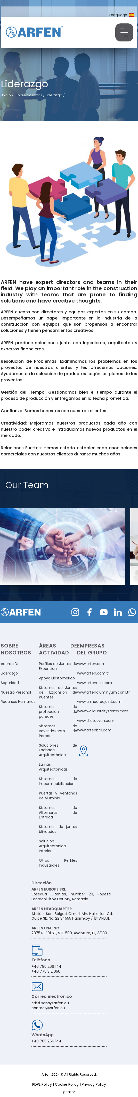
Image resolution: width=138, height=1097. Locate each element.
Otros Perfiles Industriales (58, 863)
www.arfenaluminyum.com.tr (103, 692)
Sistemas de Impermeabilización (58, 781)
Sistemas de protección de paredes (58, 711)
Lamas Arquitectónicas (53, 767)
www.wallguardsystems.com (102, 711)
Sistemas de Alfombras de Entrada (58, 812)
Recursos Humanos (18, 701)
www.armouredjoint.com (99, 701)
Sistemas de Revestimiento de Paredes (58, 731)
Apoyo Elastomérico (57, 678)
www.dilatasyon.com (95, 720)
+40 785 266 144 (46, 1041)
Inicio (6, 95)
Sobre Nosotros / (30, 95)
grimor (69, 1092)
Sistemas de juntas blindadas (58, 829)
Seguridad (10, 682)
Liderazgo (9, 673)
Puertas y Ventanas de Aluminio (58, 796)
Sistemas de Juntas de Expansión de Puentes (58, 692)
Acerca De (10, 663)
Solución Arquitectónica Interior (52, 846)
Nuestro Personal (16, 692)
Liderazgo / (55, 95)
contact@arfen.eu (48, 1007)
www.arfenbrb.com (94, 730)
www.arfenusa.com (94, 682)
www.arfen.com (91, 663)
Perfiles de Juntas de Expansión (58, 666)
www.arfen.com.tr (93, 673)
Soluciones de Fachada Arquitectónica (58, 750)
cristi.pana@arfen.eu (50, 1003)
